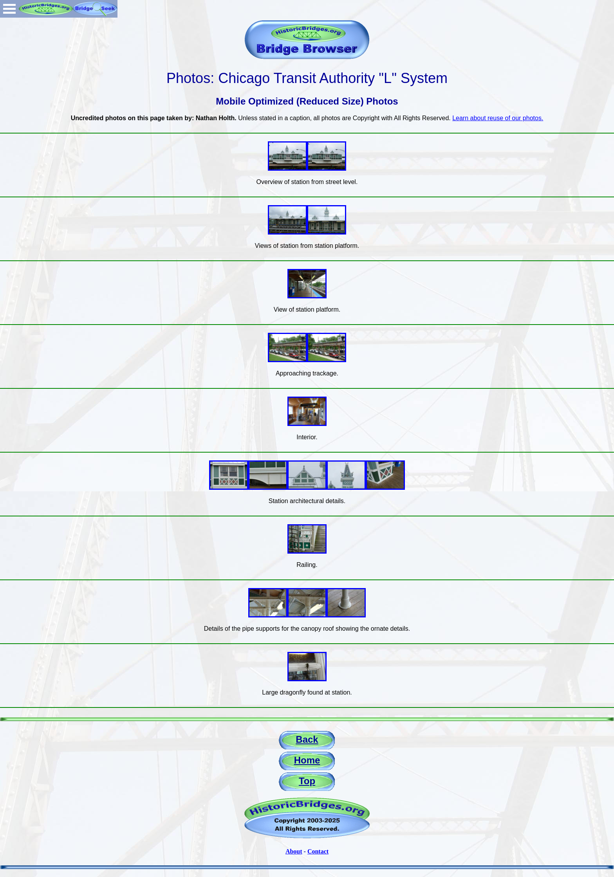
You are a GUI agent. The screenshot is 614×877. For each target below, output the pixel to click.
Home (307, 760)
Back (307, 739)
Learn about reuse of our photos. (497, 118)
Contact (318, 851)
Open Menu (9, 9)
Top (307, 781)
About (293, 851)
